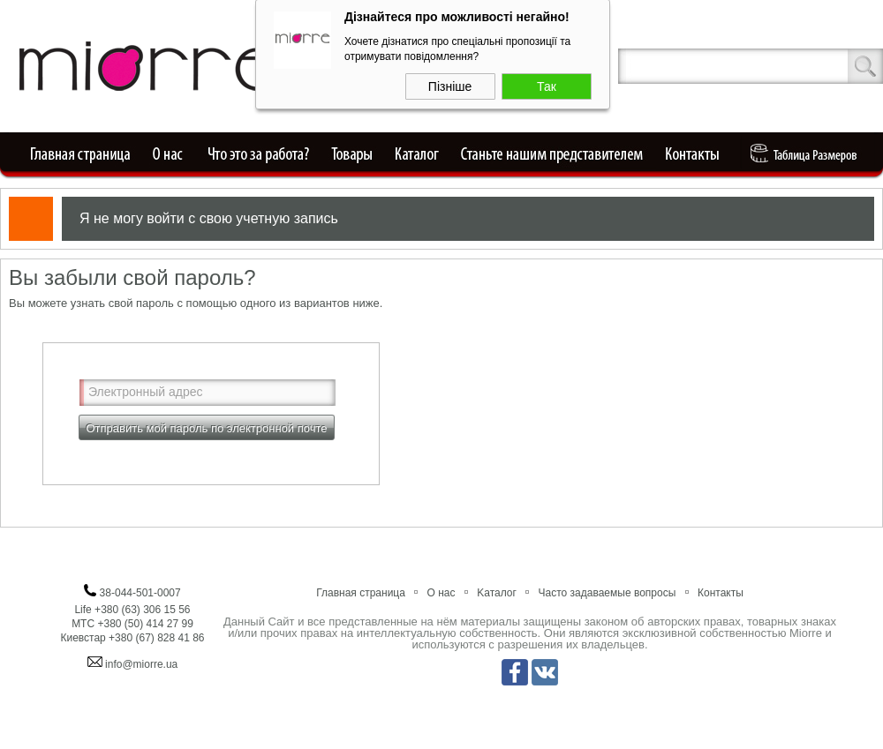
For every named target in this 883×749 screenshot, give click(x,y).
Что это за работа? (258, 154)
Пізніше (450, 85)
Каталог (417, 154)
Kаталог (497, 593)
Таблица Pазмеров (808, 154)
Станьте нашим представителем (553, 154)
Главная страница (75, 154)
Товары (353, 154)
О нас (168, 154)
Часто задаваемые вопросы (607, 593)
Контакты (699, 154)
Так (546, 85)
